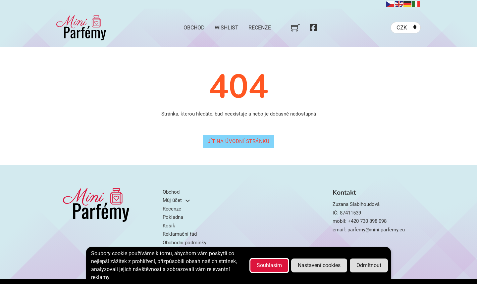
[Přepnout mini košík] (295, 27)
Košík (169, 226)
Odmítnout (368, 265)
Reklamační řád (180, 234)
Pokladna (173, 217)
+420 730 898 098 (367, 221)
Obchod (194, 27)
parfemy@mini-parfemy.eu (376, 230)
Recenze (259, 27)
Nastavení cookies (319, 265)
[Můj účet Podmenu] (187, 200)
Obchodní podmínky (184, 243)
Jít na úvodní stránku (239, 141)
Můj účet (172, 200)
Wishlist (226, 27)
